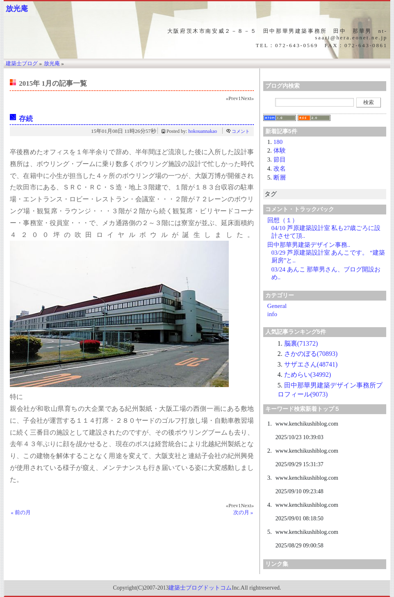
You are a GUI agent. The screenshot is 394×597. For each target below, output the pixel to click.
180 (278, 142)
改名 (279, 168)
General (277, 306)
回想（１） (282, 220)
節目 (279, 159)
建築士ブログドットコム (200, 588)
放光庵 (17, 9)
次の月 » (243, 512)
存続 (26, 119)
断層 (279, 177)
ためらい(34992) (307, 374)
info (272, 314)
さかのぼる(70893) (311, 353)
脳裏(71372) (301, 343)
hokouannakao (202, 131)
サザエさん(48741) (311, 364)
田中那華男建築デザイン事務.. (309, 245)
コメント (241, 131)
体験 (279, 150)
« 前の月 (21, 512)
